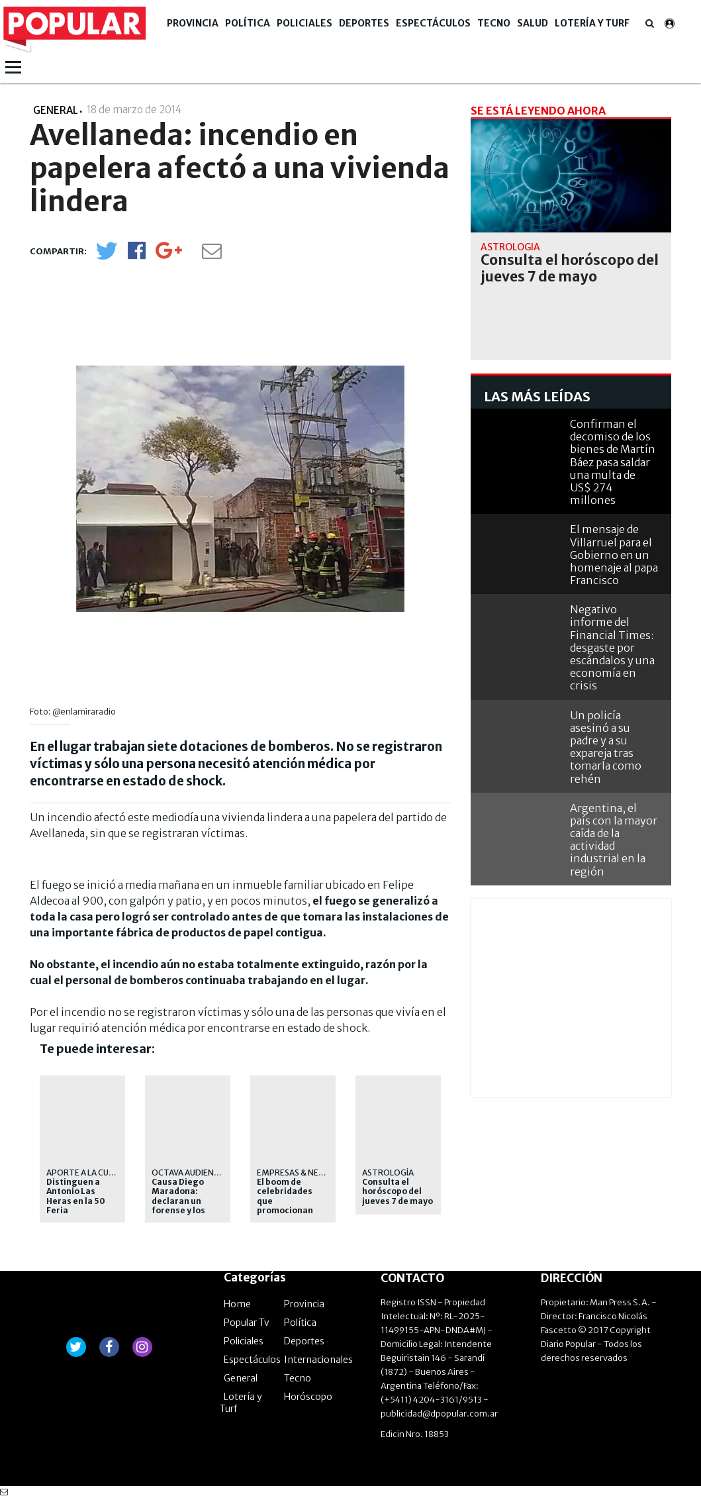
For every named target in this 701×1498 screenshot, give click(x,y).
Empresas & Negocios (303, 1172)
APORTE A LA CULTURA (90, 1172)
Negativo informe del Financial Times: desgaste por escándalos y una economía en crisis (612, 647)
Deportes (364, 23)
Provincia (192, 23)
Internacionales (318, 1360)
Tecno (493, 23)
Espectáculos (433, 23)
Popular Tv (246, 1322)
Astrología (388, 1172)
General (240, 1378)
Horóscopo (308, 1397)
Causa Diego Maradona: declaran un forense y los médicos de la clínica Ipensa (180, 1205)
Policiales (304, 23)
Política (247, 23)
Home (237, 1304)
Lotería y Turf (592, 23)
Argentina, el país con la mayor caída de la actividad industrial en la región (613, 839)
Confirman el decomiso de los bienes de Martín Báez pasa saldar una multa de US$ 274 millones (612, 462)
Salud (532, 23)
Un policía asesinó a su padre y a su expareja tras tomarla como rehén (605, 747)
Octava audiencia (189, 1172)
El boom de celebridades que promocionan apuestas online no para (290, 1205)
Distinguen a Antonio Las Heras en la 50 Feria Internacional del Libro (82, 1205)
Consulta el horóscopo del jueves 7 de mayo (397, 1191)
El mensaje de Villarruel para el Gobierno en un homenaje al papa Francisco (614, 555)
